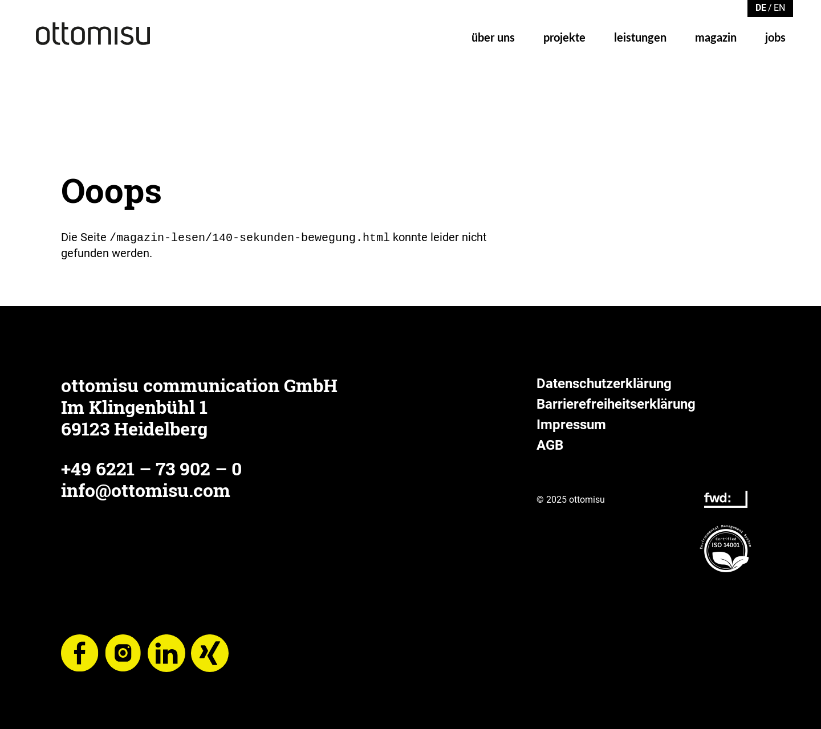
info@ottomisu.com (145, 489)
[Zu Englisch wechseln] (779, 7)
